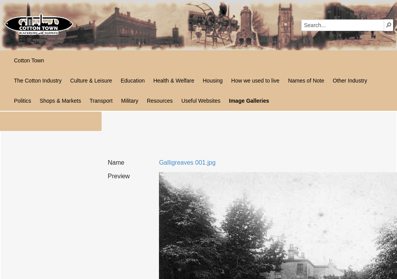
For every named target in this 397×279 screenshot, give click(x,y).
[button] (389, 25)
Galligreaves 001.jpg (187, 162)
